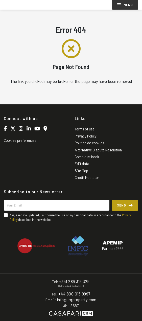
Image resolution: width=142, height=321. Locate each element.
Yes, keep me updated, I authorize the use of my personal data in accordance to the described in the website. (70, 217)
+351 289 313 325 (74, 281)
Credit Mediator (87, 177)
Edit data (82, 163)
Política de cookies (89, 142)
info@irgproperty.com (77, 299)
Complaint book (87, 156)
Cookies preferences (20, 140)
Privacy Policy (86, 135)
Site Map (81, 170)
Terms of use (84, 128)
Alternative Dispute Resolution (98, 149)
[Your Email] (56, 205)
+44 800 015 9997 (74, 293)
